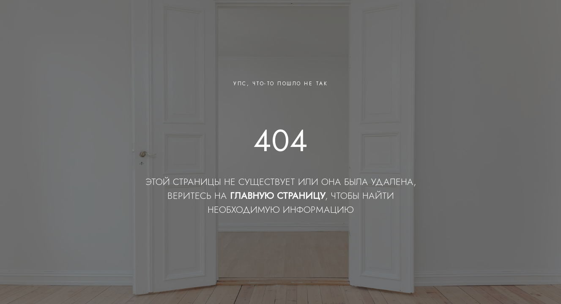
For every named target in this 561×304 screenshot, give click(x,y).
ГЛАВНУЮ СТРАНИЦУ (277, 195)
